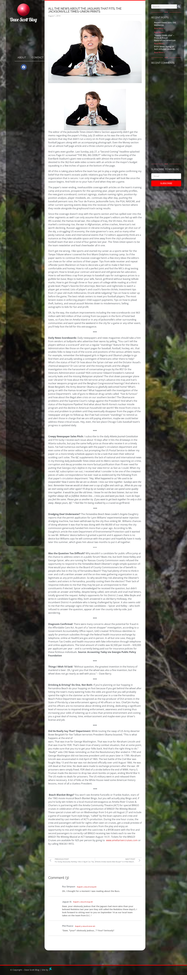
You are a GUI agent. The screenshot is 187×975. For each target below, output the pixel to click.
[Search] (179, 6)
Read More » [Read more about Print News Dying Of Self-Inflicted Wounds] (159, 52)
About (22, 57)
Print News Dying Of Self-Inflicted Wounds (164, 47)
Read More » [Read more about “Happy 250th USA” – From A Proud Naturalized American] (159, 43)
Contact (38, 57)
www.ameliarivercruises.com (122, 840)
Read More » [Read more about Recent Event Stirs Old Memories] (159, 28)
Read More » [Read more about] (159, 32)
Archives (55, 57)
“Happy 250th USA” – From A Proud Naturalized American (165, 38)
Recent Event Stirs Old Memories (165, 23)
